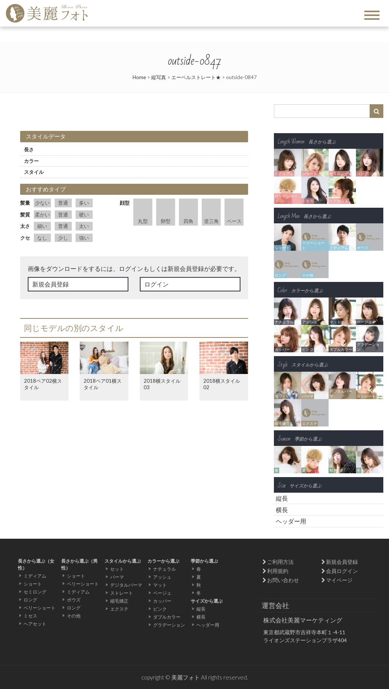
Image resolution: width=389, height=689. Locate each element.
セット (117, 569)
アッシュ (162, 577)
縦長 (282, 498)
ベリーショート (39, 608)
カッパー (162, 601)
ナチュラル (164, 569)
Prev (30, 104)
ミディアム (35, 576)
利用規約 (277, 571)
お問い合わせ (283, 580)
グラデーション (169, 625)
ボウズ (74, 600)
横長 (282, 509)
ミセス (30, 616)
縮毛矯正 (119, 601)
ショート (33, 584)
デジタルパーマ (126, 585)
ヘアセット (35, 624)
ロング (30, 600)
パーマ (117, 577)
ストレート (121, 593)
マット (160, 585)
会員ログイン (342, 571)
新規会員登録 (50, 284)
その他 (74, 616)
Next (193, 104)
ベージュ (162, 593)
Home (139, 77)
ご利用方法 (280, 562)
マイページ (339, 580)
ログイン (156, 284)
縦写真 (158, 77)
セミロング (35, 592)
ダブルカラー (166, 617)
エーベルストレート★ (196, 77)
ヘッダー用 (291, 521)
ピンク (160, 609)
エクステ (119, 609)
